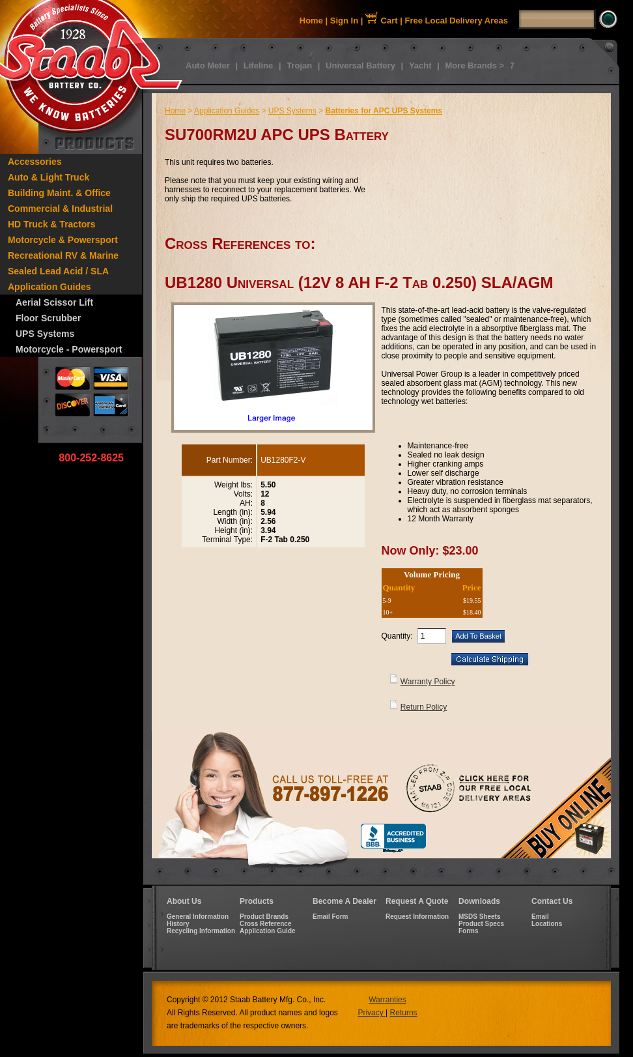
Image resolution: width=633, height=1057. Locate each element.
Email (540, 916)
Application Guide (268, 930)
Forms (468, 930)
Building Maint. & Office (59, 193)
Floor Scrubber (48, 318)
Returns (403, 1012)
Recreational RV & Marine (63, 255)
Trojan (299, 65)
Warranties (387, 999)
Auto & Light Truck (48, 177)
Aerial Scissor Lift (54, 302)
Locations (546, 923)
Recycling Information (201, 930)
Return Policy (424, 707)
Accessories (35, 161)
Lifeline (259, 65)
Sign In (344, 20)
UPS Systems (45, 333)
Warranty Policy (428, 681)
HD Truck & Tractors (52, 224)
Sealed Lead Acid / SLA (58, 271)
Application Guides (49, 287)
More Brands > (474, 65)
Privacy (372, 1012)
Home (311, 20)
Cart (381, 20)
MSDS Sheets (479, 916)
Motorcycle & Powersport (63, 240)
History (178, 923)
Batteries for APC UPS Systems (383, 110)
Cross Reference (265, 923)
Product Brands (264, 916)
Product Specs (481, 923)
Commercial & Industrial (60, 208)
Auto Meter (208, 65)
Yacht (420, 65)
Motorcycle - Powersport (69, 349)
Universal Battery (360, 65)
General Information (198, 916)
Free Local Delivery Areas (457, 20)
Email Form (330, 916)
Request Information (417, 916)
